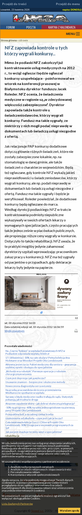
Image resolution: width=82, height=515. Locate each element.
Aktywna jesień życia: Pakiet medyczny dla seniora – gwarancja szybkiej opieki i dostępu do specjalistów (40, 366)
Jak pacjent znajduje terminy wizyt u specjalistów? (33, 431)
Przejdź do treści (14, 4)
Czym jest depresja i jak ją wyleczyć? (25, 378)
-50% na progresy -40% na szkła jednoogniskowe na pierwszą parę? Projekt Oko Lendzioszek (40, 409)
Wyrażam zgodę (69, 510)
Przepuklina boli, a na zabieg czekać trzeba (29, 414)
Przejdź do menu (68, 4)
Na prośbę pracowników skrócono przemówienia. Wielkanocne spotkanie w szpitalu (33, 391)
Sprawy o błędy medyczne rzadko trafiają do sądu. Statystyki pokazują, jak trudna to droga (39, 398)
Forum (10, 27)
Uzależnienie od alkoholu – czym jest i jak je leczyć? (34, 418)
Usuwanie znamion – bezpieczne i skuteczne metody (35, 382)
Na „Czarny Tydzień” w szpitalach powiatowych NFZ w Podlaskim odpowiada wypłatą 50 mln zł (35, 352)
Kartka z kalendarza (61, 27)
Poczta (31, 27)
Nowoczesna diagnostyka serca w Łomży (28, 386)
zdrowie (23, 40)
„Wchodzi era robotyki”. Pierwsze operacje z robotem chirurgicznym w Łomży (35, 373)
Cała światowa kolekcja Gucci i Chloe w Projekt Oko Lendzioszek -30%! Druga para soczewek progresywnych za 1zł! (39, 425)
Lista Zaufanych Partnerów (17, 503)
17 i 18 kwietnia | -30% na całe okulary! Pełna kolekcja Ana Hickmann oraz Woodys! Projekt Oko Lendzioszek (37, 359)
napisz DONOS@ (72, 9)
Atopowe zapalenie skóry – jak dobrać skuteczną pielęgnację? (40, 403)
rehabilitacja (12, 435)
